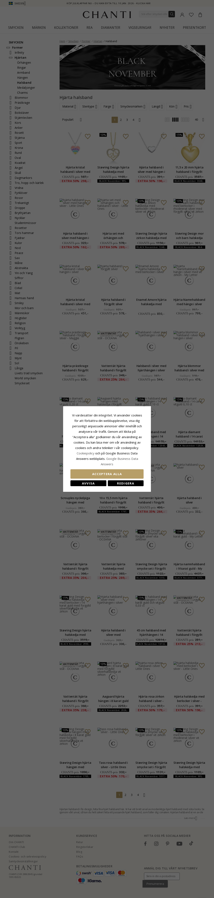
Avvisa (88, 483)
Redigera (125, 483)
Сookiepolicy (86, 453)
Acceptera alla (107, 474)
